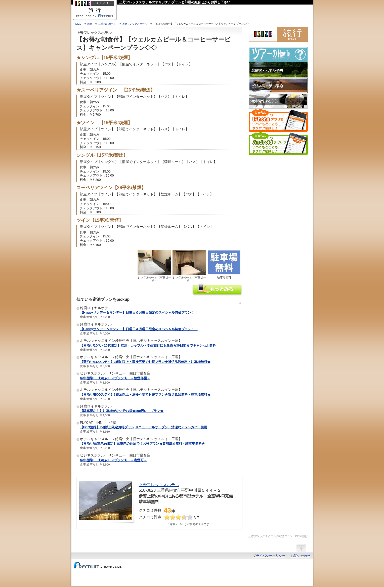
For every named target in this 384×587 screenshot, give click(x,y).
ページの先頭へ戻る (301, 547)
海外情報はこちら (278, 101)
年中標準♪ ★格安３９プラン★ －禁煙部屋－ (115, 378)
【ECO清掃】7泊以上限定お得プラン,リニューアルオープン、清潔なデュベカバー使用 (143, 427)
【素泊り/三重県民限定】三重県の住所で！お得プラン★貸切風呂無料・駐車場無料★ (142, 443)
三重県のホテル (107, 23)
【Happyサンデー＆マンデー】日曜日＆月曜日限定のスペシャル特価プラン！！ (139, 312)
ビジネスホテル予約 (278, 85)
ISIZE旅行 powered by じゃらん (278, 34)
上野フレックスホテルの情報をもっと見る (217, 290)
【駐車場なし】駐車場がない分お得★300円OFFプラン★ (122, 411)
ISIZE (78, 23)
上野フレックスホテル (134, 23)
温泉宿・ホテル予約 (278, 69)
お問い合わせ (300, 556)
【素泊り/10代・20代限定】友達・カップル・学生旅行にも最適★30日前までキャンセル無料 (148, 345)
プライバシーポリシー (269, 556)
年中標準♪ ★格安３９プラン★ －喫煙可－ (113, 460)
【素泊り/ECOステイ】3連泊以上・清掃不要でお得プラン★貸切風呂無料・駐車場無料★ (145, 362)
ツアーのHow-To (278, 54)
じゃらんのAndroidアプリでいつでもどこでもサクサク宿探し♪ (278, 143)
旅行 (89, 23)
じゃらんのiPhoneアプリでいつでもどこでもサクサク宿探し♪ (278, 120)
